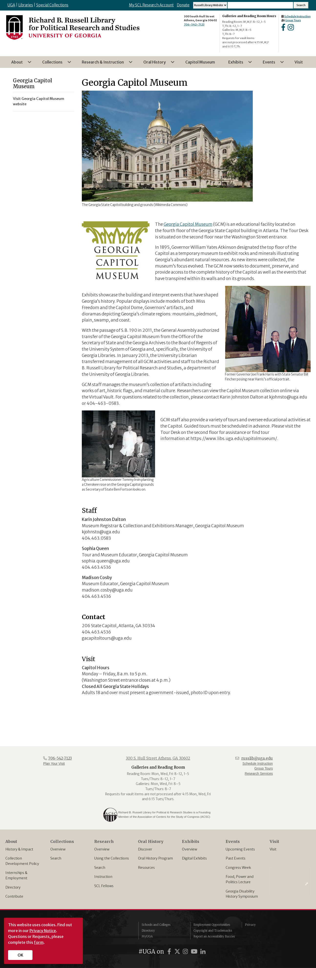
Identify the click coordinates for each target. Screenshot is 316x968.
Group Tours (293, 20)
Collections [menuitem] (53, 64)
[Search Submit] (301, 5)
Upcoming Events (240, 849)
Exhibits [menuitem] (237, 64)
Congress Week (238, 867)
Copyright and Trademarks (212, 930)
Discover (145, 849)
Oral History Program (155, 858)
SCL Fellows (104, 886)
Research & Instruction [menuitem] (104, 64)
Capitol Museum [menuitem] (200, 62)
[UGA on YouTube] (194, 951)
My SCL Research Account (151, 5)
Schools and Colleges (156, 924)
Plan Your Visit (54, 763)
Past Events (235, 858)
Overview (57, 849)
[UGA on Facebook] (170, 951)
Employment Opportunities (211, 924)
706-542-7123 (194, 24)
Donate (183, 5)
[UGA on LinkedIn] (203, 951)
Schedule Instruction (297, 16)
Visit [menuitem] (299, 62)
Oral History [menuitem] (156, 64)
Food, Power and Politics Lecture (239, 879)
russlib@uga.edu (257, 758)
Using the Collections (111, 858)
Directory (13, 887)
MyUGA (147, 936)
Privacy (250, 924)
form (38, 942)
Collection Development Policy (22, 861)
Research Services (259, 773)
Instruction (103, 876)
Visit (273, 849)
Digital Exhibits (194, 858)
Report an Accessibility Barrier (214, 936)
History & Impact (19, 849)
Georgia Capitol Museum (188, 224)
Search (55, 858)
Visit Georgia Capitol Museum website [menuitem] (38, 101)
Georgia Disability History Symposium (242, 894)
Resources (146, 867)
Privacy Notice (43, 930)
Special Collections (52, 5)
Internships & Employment (16, 875)
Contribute (14, 896)
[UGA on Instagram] (186, 951)
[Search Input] (260, 5)
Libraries (25, 5)
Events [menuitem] (270, 64)
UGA (11, 5)
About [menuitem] (18, 64)
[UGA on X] (178, 951)
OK (20, 955)
